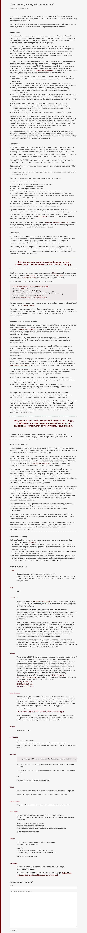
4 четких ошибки (29, 278)
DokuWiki (31, 329)
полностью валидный (41, 602)
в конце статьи (28, 305)
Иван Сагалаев (14, 8)
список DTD (42, 216)
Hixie (54, 273)
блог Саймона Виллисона (20, 366)
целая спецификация (44, 70)
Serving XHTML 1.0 (24, 682)
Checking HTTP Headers (26, 686)
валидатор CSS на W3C (42, 463)
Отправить (13, 930)
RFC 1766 (32, 542)
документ (59, 275)
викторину (30, 275)
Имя (11, 885)
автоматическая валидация (57, 222)
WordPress (23, 329)
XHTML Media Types (25, 684)
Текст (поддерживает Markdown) (21, 891)
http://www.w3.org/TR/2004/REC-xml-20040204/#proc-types (40, 712)
